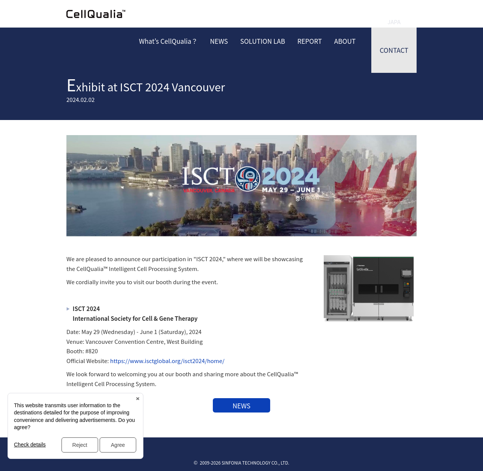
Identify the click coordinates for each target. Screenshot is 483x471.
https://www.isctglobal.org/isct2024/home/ (167, 361)
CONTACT (394, 50)
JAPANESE (394, 14)
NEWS (241, 405)
